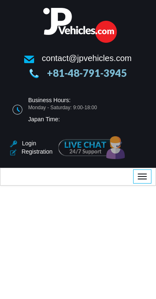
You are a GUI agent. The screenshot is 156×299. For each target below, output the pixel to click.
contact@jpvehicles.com (87, 58)
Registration (31, 151)
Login (23, 143)
